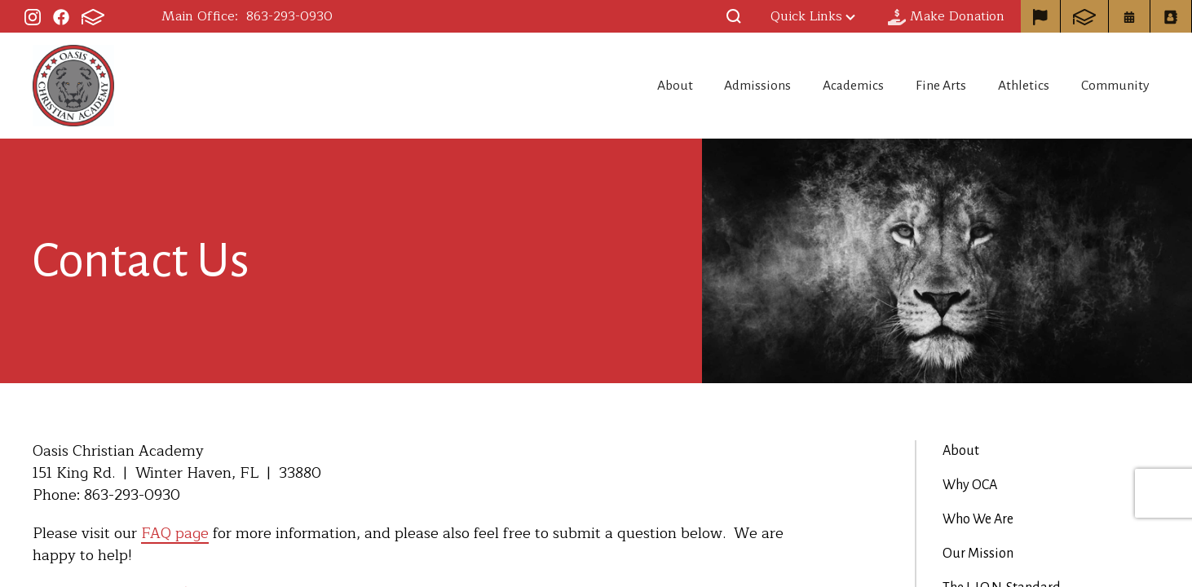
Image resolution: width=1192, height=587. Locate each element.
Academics (830, 85)
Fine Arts (926, 85)
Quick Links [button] (812, 16)
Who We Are (978, 519)
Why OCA (970, 485)
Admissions (726, 85)
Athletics (1017, 85)
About (634, 85)
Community (1118, 85)
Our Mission (978, 553)
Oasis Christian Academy (73, 85)
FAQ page (175, 533)
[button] (733, 16)
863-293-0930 (289, 16)
